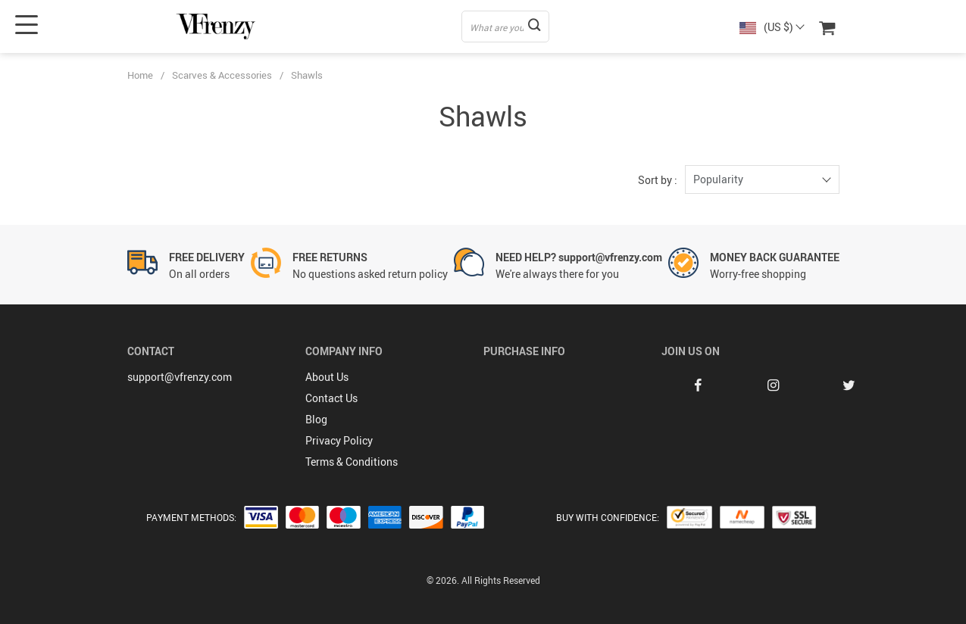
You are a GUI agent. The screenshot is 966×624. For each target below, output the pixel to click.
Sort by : (657, 180)
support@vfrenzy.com (179, 377)
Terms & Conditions (351, 461)
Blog (316, 419)
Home (140, 75)
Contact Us (331, 398)
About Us (327, 377)
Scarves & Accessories (222, 75)
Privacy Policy (339, 440)
